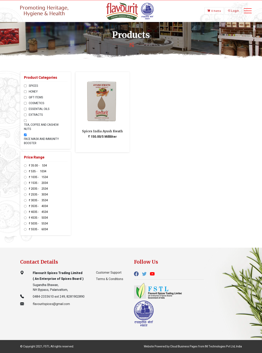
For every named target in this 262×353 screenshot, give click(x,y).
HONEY (33, 92)
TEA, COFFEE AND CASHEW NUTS (41, 127)
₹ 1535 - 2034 (38, 183)
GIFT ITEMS (36, 97)
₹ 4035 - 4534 (38, 212)
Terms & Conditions (109, 279)
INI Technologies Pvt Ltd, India (223, 346)
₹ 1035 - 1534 (38, 177)
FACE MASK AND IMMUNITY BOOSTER (41, 141)
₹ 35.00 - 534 (38, 166)
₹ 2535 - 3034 (38, 194)
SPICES (33, 86)
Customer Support (108, 272)
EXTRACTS (36, 115)
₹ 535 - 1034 (37, 171)
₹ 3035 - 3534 (38, 200)
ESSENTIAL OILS (39, 109)
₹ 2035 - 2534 (38, 189)
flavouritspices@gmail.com (51, 304)
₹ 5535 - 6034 (38, 229)
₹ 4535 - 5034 (38, 218)
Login (233, 10)
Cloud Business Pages (183, 346)
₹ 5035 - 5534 (38, 223)
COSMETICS (36, 103)
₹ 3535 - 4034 (38, 206)
